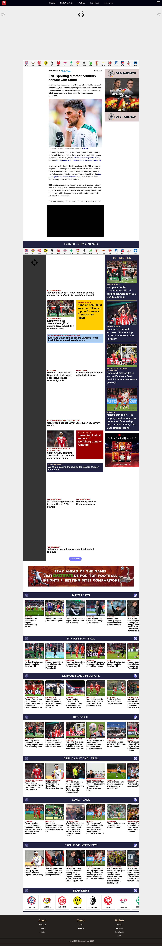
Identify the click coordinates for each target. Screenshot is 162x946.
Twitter (119, 921)
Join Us (42, 929)
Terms (81, 921)
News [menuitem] (52, 3)
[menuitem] (24, 3)
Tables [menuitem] (81, 3)
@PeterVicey (65, 68)
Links (119, 932)
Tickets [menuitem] (108, 3)
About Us (42, 921)
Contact (42, 925)
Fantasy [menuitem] (94, 3)
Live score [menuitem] (66, 3)
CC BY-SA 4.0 (84, 145)
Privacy (81, 925)
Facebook (119, 925)
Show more (75, 555)
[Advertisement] (81, 39)
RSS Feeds (119, 929)
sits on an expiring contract (85, 154)
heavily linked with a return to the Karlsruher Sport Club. (79, 157)
